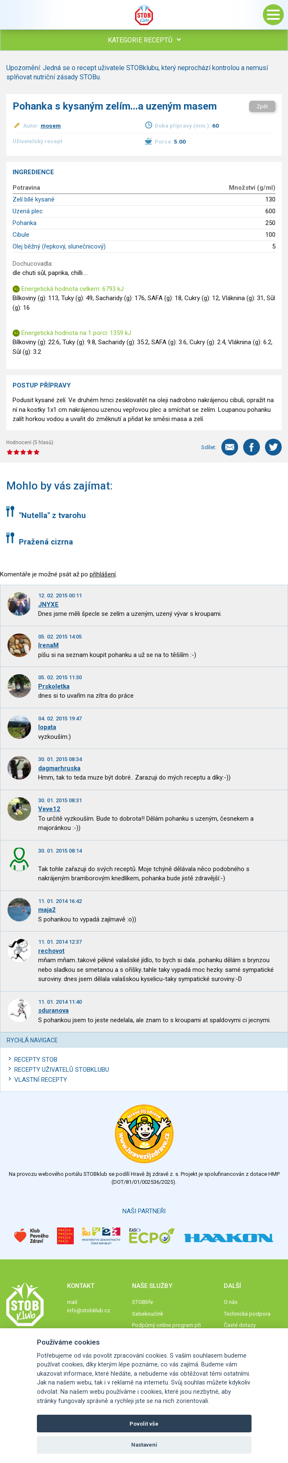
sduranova (53, 1010)
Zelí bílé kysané (33, 199)
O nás (231, 1302)
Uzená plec (28, 211)
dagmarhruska (59, 768)
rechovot (51, 951)
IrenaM (48, 645)
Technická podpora (247, 1314)
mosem (51, 125)
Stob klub (144, 14)
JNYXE (48, 604)
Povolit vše (144, 1424)
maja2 (47, 909)
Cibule (21, 234)
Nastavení (144, 1445)
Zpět (262, 106)
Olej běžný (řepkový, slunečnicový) (59, 246)
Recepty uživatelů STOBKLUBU (61, 1069)
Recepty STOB (35, 1059)
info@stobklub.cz (88, 1310)
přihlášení (103, 574)
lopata (47, 727)
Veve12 (49, 809)
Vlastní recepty (40, 1080)
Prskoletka (54, 686)
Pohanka (24, 223)
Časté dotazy (240, 1325)
